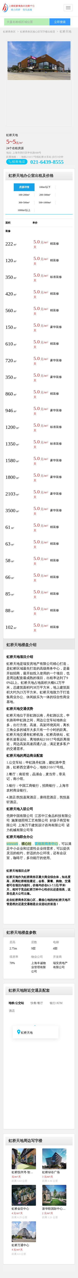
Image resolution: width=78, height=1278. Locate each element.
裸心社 (26, 843)
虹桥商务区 (9, 31)
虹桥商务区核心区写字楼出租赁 (37, 31)
